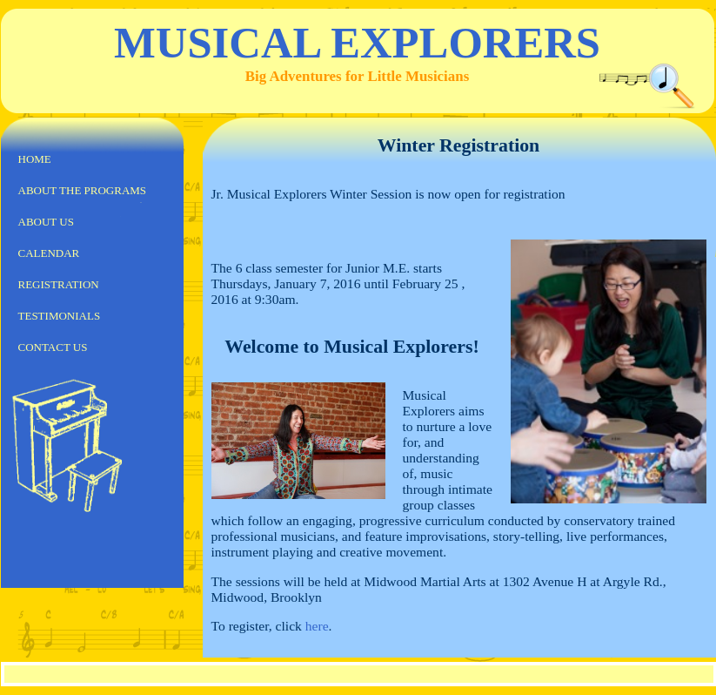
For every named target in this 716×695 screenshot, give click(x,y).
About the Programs (82, 190)
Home (34, 158)
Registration (58, 284)
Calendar (49, 253)
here (317, 625)
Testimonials (59, 315)
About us (46, 221)
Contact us (53, 347)
